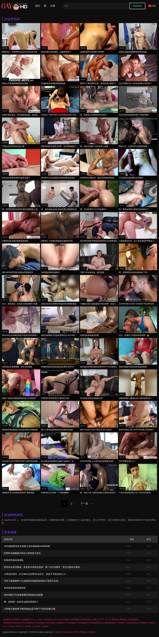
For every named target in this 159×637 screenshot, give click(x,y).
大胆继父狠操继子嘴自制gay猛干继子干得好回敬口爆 (29, 609)
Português (83, 622)
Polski (66, 619)
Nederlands (109, 622)
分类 (52, 5)
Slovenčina (132, 622)
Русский (40, 622)
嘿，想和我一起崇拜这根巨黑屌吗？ (21, 602)
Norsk (152, 622)
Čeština (16, 619)
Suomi (37, 626)
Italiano (61, 622)
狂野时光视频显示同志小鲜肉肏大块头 (22, 553)
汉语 (95, 619)
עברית (58, 619)
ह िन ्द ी (104, 619)
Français (71, 622)
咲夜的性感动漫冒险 (13, 560)
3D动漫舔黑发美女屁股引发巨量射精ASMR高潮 (27, 546)
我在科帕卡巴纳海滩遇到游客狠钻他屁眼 (23, 595)
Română (75, 619)
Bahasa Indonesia (12, 622)
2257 (75, 632)
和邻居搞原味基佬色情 (15, 588)
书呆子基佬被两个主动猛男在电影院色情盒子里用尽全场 (31, 581)
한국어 (19, 626)
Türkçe (121, 622)
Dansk (45, 626)
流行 (37, 5)
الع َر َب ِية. (37, 619)
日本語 (28, 626)
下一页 (84, 503)
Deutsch (48, 619)
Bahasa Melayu (119, 619)
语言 (152, 5)
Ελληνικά (51, 622)
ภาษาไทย (9, 626)
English (7, 619)
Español (133, 619)
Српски (143, 622)
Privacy (83, 632)
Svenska (86, 619)
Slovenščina (96, 622)
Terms (92, 632)
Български (28, 622)
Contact (58, 632)
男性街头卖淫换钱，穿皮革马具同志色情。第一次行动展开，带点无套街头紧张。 (43, 567)
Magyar (26, 619)
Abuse (67, 632)
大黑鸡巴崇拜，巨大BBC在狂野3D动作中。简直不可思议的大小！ (36, 574)
